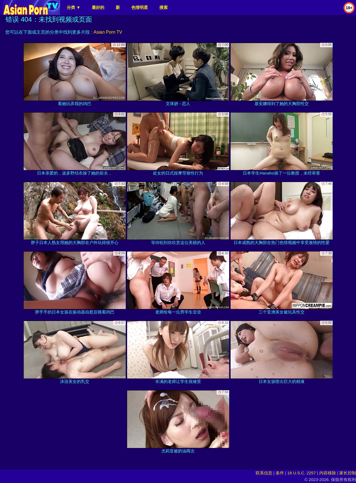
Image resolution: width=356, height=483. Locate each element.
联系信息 (264, 472)
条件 (280, 472)
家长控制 (347, 472)
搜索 (163, 7)
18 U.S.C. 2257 (301, 472)
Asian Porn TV (107, 32)
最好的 (98, 7)
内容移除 (327, 472)
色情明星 (139, 7)
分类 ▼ (73, 7)
